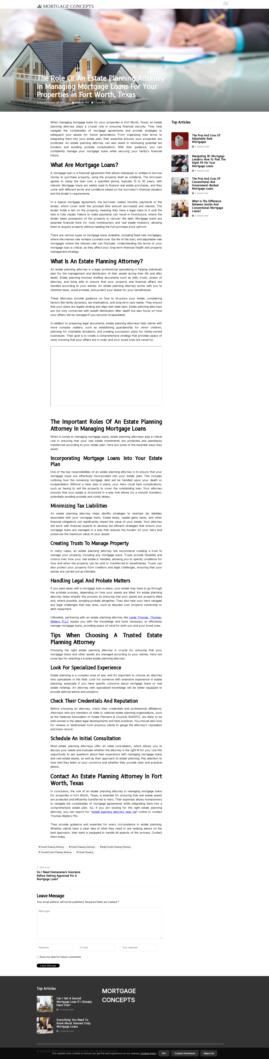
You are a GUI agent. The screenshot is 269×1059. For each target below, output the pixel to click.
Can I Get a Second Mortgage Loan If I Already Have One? (74, 1002)
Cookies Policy (148, 1053)
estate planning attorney (52, 847)
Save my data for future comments (60, 957)
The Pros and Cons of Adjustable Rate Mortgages (206, 139)
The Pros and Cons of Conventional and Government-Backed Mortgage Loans (206, 183)
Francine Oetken (47, 102)
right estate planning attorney (116, 847)
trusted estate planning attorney (56, 852)
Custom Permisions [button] (185, 1053)
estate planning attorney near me (114, 812)
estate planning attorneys (83, 847)
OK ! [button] (164, 1053)
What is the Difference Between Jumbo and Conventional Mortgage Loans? (207, 206)
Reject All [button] (209, 1053)
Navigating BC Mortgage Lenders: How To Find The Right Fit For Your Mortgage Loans (208, 161)
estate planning (86, 852)
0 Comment (99, 102)
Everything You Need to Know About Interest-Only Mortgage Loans (73, 1023)
